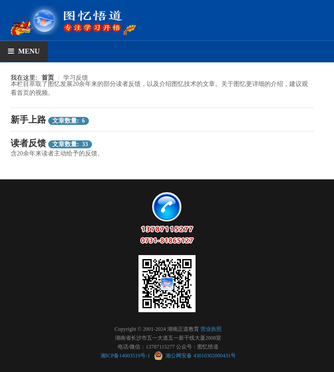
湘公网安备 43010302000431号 (195, 355)
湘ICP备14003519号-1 (126, 356)
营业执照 (211, 329)
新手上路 (28, 119)
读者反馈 (28, 143)
